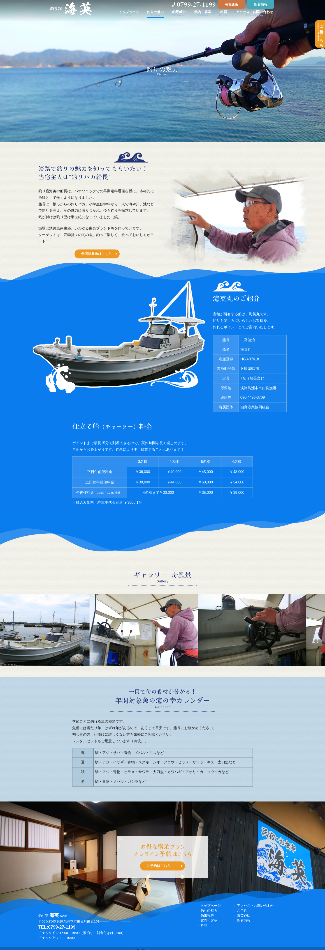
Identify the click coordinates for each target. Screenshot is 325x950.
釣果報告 (207, 915)
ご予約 (242, 910)
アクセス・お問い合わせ (255, 905)
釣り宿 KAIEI (53, 916)
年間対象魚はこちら (96, 263)
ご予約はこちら (320, 34)
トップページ (210, 905)
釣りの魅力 (208, 910)
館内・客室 (208, 920)
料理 (203, 925)
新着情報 (260, 4)
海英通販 (231, 4)
